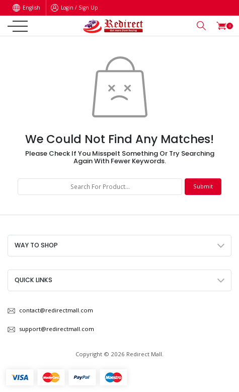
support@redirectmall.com (56, 329)
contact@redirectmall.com (56, 310)
